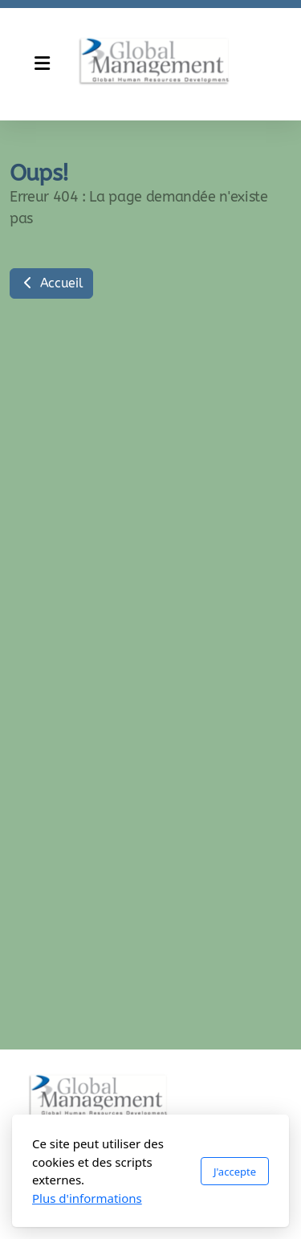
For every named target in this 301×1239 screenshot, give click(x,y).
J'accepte (235, 1171)
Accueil (51, 283)
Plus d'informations (87, 1198)
